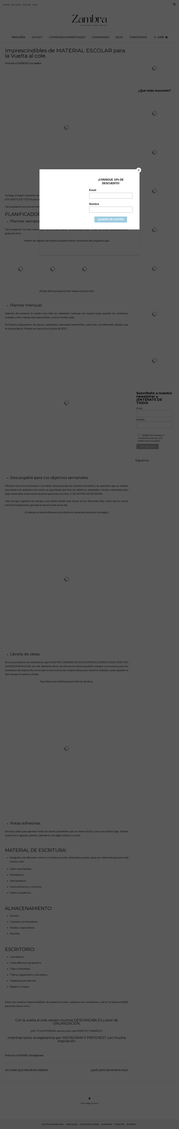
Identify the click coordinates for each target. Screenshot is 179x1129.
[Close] (138, 170)
